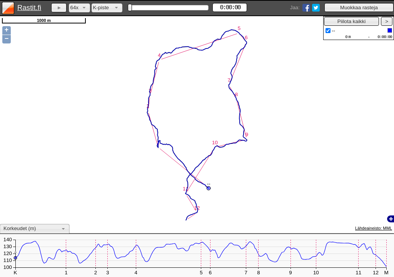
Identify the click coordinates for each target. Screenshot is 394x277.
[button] (359, 7)
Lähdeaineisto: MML (373, 228)
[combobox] (79, 7)
